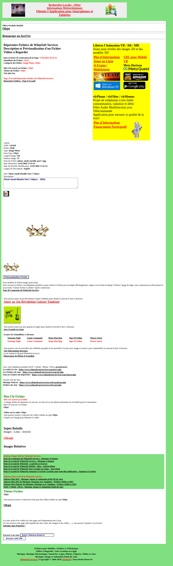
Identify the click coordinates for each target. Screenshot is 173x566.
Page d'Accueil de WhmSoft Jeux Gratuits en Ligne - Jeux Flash (32, 469)
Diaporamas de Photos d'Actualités (19, 356)
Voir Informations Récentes (16, 351)
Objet (7, 505)
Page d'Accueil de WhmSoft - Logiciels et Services (25, 464)
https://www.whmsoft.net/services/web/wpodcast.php (43, 382)
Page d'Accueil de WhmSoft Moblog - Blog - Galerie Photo (29, 466)
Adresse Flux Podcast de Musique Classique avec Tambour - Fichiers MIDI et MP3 (40, 484)
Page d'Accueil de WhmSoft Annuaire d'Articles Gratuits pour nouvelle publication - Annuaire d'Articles (50, 471)
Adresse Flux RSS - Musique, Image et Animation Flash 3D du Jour (33, 479)
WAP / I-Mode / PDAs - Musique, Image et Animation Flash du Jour (33, 487)
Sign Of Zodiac (75, 338)
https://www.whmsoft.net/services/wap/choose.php (54, 375)
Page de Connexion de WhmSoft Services (21, 290)
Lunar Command (34, 338)
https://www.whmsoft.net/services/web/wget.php (40, 385)
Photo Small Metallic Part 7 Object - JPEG (41, 183)
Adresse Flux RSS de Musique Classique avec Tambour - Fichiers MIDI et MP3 (38, 482)
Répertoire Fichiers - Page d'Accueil (19, 81)
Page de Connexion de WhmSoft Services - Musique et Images (31, 458)
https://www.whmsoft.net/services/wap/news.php (40, 369)
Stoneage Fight (14, 338)
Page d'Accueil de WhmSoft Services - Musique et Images (29, 461)
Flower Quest (96, 338)
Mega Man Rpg (55, 338)
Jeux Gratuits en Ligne (14, 329)
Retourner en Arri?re (16, 36)
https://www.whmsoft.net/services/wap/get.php (43, 372)
